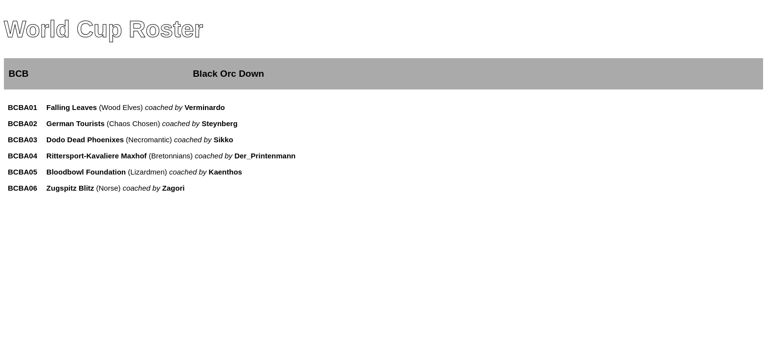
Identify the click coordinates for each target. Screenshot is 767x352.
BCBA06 (22, 188)
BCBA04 (22, 156)
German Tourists (75, 123)
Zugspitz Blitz (70, 188)
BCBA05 (22, 172)
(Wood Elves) (161, 107)
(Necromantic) (178, 139)
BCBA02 (22, 123)
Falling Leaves (71, 107)
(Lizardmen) (184, 172)
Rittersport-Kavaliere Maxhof (96, 156)
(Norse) (139, 188)
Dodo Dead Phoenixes (85, 139)
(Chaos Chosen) (171, 123)
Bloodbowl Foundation (86, 172)
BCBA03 (22, 139)
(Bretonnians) (221, 156)
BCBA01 (22, 107)
